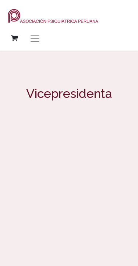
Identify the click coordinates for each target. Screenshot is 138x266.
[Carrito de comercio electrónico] (14, 38)
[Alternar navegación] (35, 38)
